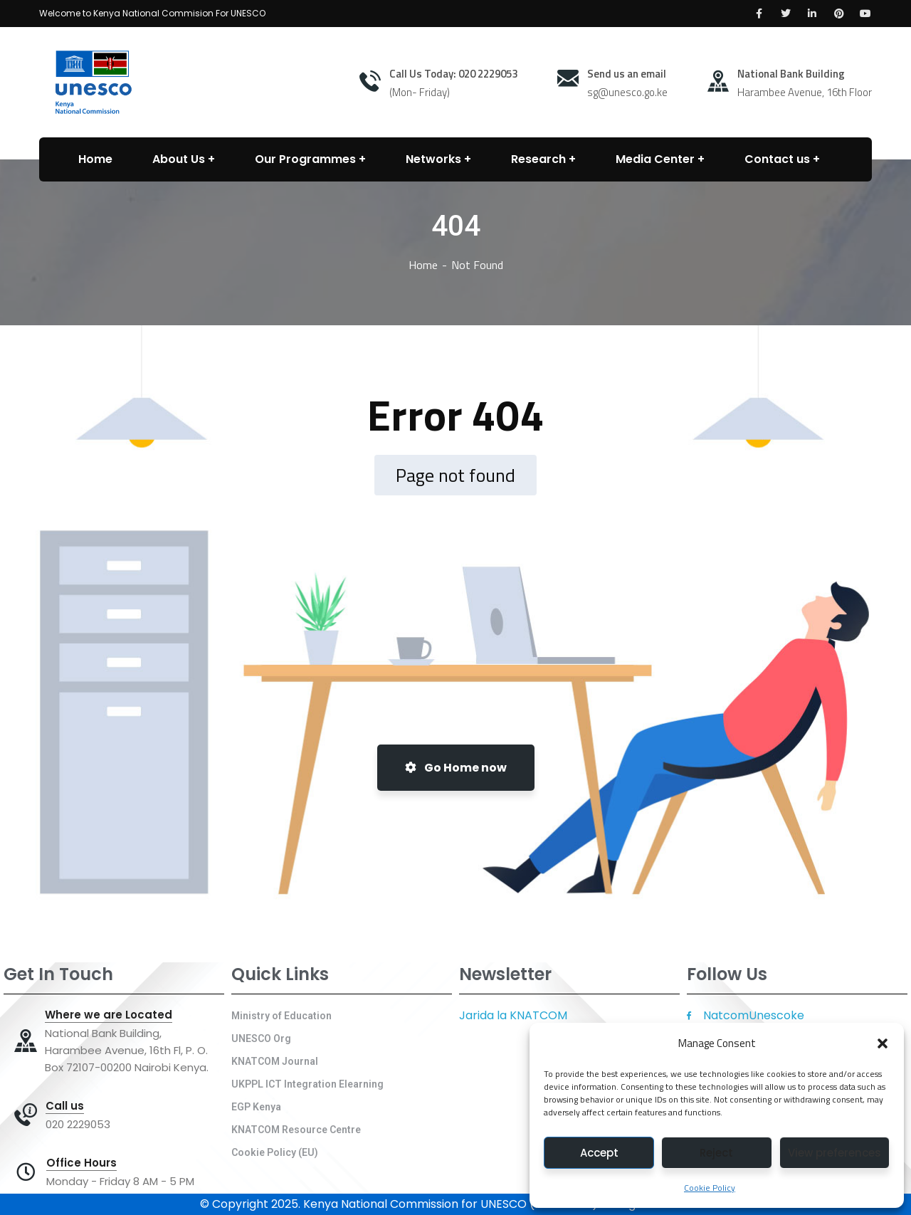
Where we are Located (108, 1015)
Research (538, 159)
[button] (882, 1043)
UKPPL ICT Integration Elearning (307, 1084)
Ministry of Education (281, 1015)
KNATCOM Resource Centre (296, 1129)
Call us (65, 1106)
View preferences (834, 1152)
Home (423, 264)
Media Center (655, 159)
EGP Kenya (256, 1107)
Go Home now (456, 767)
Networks (433, 159)
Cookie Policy (709, 1187)
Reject (716, 1152)
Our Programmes (305, 159)
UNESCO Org (261, 1038)
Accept (599, 1152)
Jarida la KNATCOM (513, 1015)
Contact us (777, 159)
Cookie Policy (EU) (274, 1152)
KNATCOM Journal (274, 1061)
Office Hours (81, 1163)
